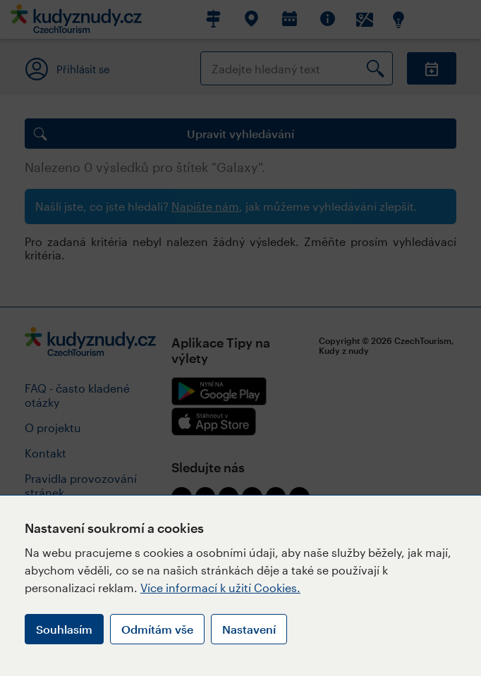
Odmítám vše (157, 629)
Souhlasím (64, 629)
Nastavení (249, 629)
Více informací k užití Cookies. (220, 587)
